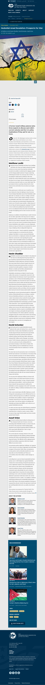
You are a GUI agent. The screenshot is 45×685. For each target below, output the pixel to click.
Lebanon (13, 18)
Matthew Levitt (6, 31)
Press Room (11, 651)
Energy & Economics (26, 16)
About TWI (11, 669)
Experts (18, 10)
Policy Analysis (4, 25)
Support (31, 10)
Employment (10, 683)
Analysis (11, 10)
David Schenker (23, 31)
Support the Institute (19, 669)
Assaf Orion (30, 31)
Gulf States (19, 18)
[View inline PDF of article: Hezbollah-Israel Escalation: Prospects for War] (22, 98)
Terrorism (22, 611)
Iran (9, 18)
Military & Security (17, 16)
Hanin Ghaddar (14, 31)
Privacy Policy (17, 683)
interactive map (25, 149)
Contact (10, 650)
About (25, 10)
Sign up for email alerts (17, 623)
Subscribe (11, 653)
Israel (11, 616)
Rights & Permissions (26, 683)
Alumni (27, 669)
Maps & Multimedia (14, 12)
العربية (13, 33)
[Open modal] (16, 21)
